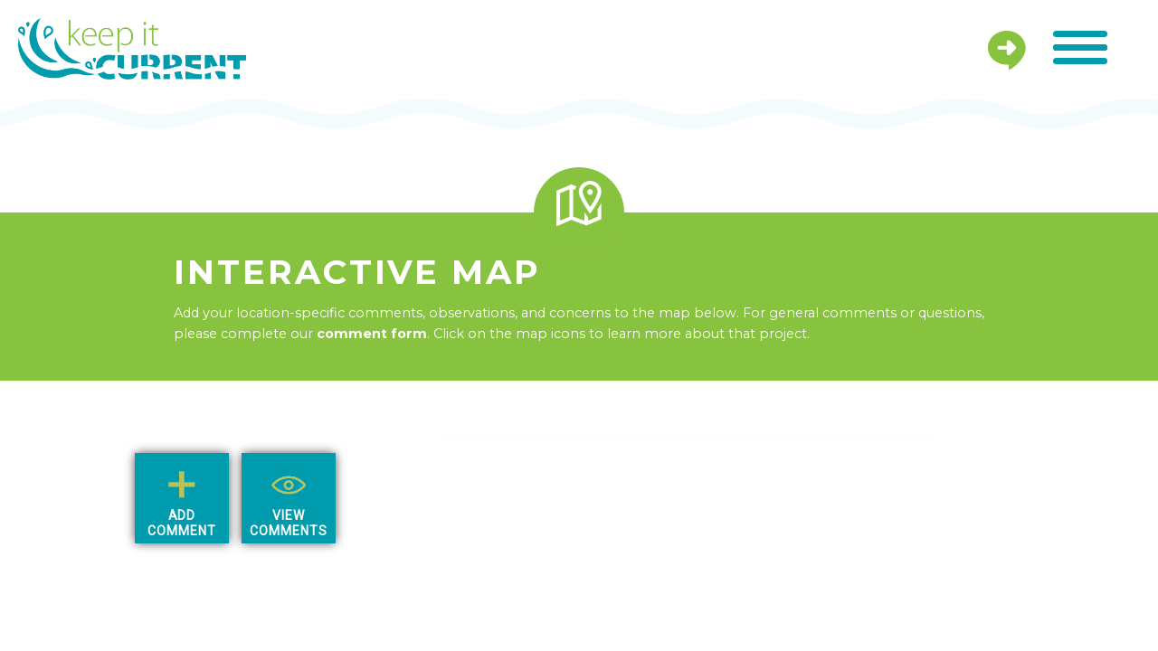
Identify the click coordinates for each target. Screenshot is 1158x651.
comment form (372, 334)
